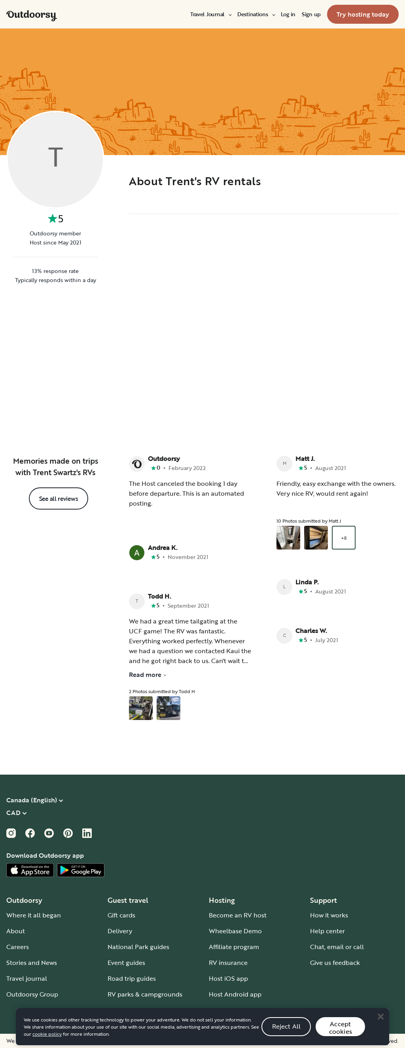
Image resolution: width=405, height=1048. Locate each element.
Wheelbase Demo (235, 931)
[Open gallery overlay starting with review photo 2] (168, 708)
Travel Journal (210, 14)
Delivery (120, 931)
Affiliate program (234, 946)
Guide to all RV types (138, 1010)
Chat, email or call (337, 946)
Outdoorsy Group (32, 994)
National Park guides (138, 946)
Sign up (311, 14)
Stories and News (31, 962)
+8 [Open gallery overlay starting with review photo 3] (343, 537)
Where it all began (33, 915)
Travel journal (26, 978)
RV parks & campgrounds (145, 994)
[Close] (380, 1029)
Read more (148, 674)
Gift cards (121, 915)
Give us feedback (335, 962)
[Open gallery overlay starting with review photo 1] (141, 708)
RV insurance (228, 962)
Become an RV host (238, 915)
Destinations (255, 14)
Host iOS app (228, 978)
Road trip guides (132, 978)
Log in (288, 14)
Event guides (126, 962)
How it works (329, 915)
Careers (17, 946)
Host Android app (235, 994)
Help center (327, 931)
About (15, 931)
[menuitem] (210, 14)
